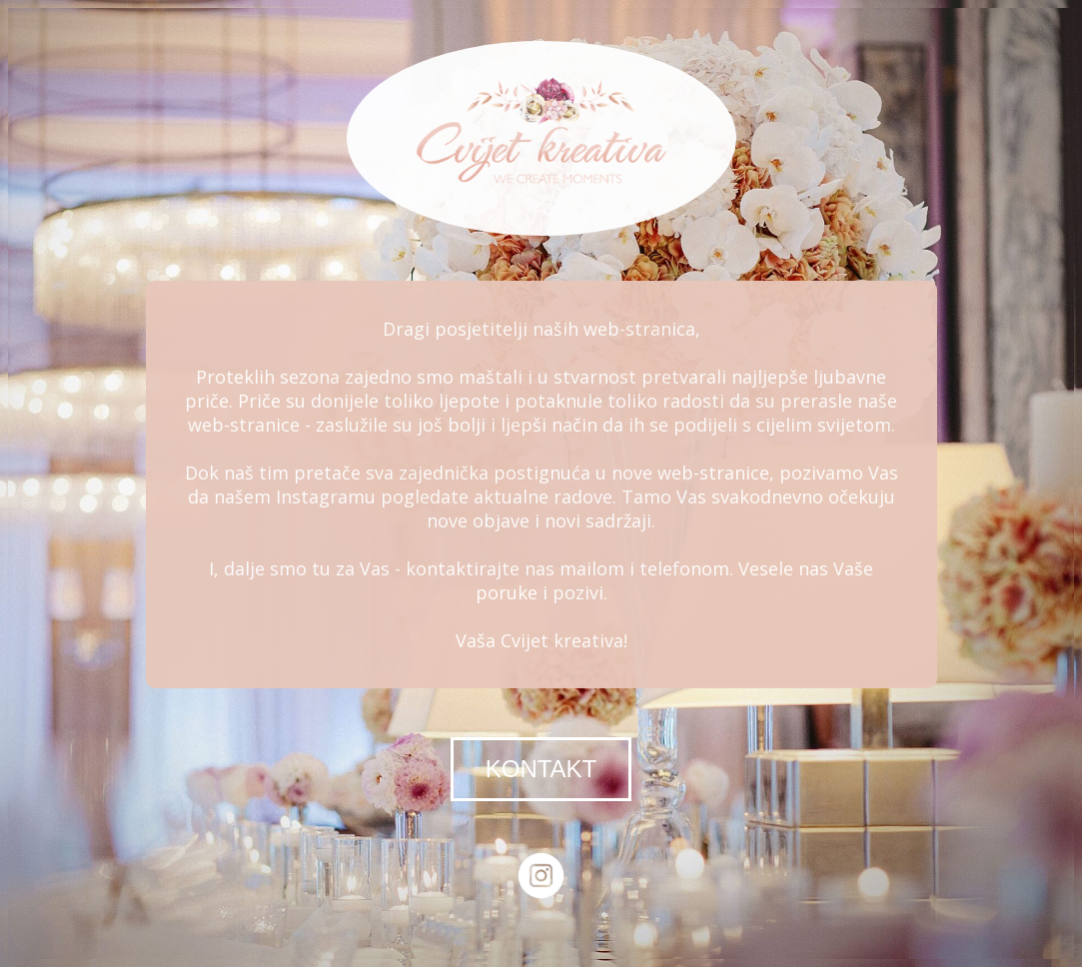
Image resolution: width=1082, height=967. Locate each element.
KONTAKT (541, 768)
